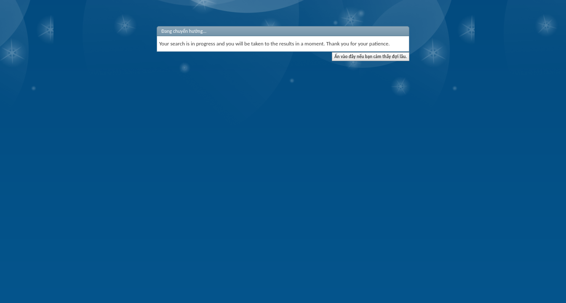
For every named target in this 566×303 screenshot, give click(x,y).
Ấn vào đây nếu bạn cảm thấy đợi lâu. (370, 56)
